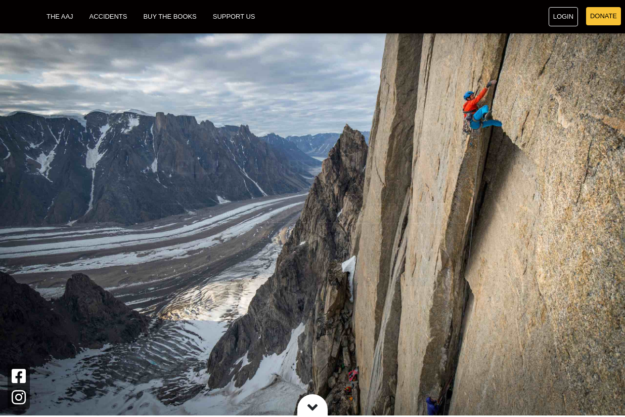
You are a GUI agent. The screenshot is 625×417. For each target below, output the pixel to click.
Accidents (108, 17)
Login (563, 17)
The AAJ (60, 17)
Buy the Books (169, 17)
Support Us (234, 17)
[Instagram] (19, 397)
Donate (603, 17)
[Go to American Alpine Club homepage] (19, 17)
